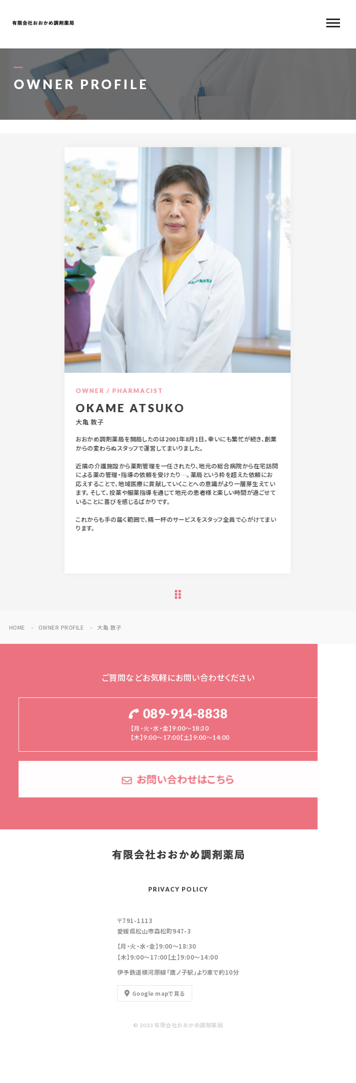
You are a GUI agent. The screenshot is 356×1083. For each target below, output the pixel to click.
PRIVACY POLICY (178, 889)
